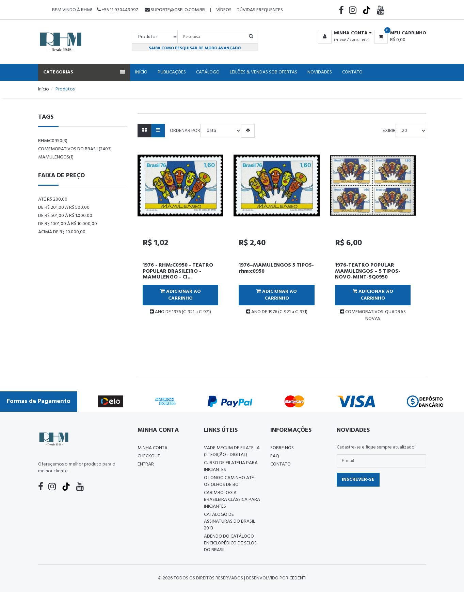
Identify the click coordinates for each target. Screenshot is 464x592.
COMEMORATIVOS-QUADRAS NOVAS (373, 315)
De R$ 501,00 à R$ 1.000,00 (65, 216)
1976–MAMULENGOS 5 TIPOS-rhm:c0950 (276, 268)
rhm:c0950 (52, 141)
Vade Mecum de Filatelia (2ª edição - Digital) (232, 451)
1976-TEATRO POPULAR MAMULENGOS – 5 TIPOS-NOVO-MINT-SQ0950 (367, 271)
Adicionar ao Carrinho (180, 295)
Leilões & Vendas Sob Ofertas (263, 72)
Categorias (84, 72)
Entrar (340, 40)
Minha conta (152, 448)
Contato (352, 72)
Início (141, 72)
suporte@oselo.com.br (175, 10)
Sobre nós (282, 448)
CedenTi (297, 578)
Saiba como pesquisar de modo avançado (195, 48)
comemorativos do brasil (75, 149)
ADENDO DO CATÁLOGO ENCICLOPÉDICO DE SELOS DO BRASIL (230, 543)
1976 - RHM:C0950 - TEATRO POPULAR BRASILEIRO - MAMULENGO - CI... (178, 271)
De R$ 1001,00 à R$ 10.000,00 (67, 224)
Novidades (319, 72)
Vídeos (223, 10)
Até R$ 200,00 (52, 199)
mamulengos (56, 157)
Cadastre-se (360, 40)
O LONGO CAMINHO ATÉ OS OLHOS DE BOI (229, 481)
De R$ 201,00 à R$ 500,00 (64, 208)
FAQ (274, 456)
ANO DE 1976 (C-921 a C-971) (180, 312)
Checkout (149, 456)
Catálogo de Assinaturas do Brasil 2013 (229, 521)
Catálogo (208, 72)
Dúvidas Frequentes (260, 10)
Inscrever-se (358, 480)
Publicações (172, 72)
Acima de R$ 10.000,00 (61, 232)
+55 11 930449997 (117, 10)
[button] (344, 33)
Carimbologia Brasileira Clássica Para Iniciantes (232, 499)
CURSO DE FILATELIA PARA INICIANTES (231, 466)
